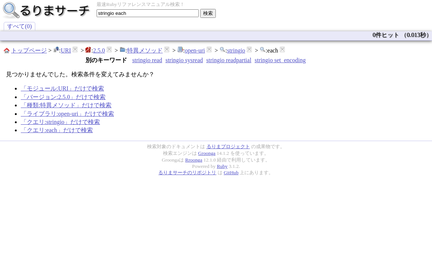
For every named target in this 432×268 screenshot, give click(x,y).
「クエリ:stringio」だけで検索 (60, 122)
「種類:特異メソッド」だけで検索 (66, 105)
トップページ (29, 50)
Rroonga (193, 160)
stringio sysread (184, 60)
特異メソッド (145, 50)
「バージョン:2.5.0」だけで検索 (63, 97)
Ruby (222, 166)
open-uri (195, 50)
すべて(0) (19, 26)
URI (66, 50)
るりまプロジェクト (228, 146)
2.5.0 (99, 50)
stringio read (147, 60)
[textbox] (148, 13)
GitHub (231, 172)
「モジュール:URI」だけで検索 (62, 88)
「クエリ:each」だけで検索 (57, 130)
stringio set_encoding (280, 60)
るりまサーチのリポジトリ (187, 172)
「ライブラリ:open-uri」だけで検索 (67, 114)
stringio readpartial (228, 60)
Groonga (206, 153)
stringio (236, 50)
